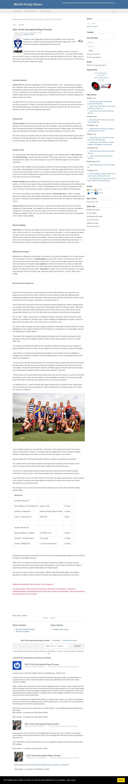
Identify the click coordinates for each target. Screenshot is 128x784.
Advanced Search (30, 11)
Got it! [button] (121, 780)
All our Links (101, 80)
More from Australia (22, 631)
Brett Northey (38, 667)
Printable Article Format (60, 629)
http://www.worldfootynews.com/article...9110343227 (51, 765)
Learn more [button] (70, 780)
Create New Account (70, 640)
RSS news (90, 189)
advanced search (92, 26)
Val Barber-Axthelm (28, 34)
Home (14, 25)
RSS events (98, 189)
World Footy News (28, 4)
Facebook (99, 192)
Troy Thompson (38, 726)
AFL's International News (101, 73)
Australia (21, 25)
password (96, 54)
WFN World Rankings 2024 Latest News (102, 165)
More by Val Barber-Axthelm (25, 629)
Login (91, 50)
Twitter (90, 192)
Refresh (77, 646)
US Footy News (101, 75)
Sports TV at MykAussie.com (101, 77)
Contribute (17, 11)
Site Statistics (44, 11)
